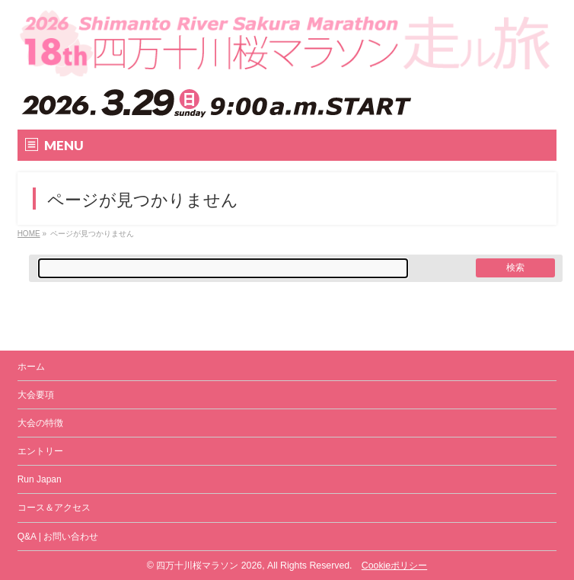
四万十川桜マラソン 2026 (209, 565)
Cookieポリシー (394, 565)
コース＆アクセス (54, 507)
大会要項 (36, 394)
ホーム (31, 366)
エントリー (40, 451)
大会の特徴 (40, 423)
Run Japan (40, 479)
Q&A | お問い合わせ (58, 536)
